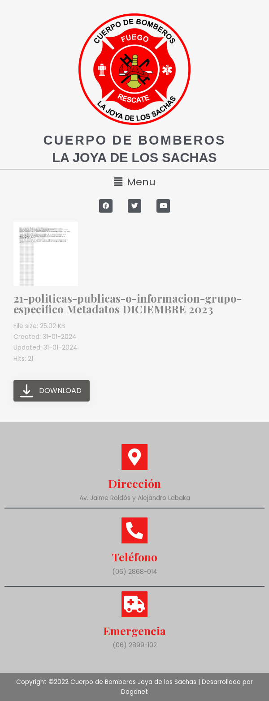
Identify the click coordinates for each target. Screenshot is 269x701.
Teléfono (134, 556)
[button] (134, 182)
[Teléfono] (134, 530)
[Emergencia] (134, 604)
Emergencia (135, 630)
